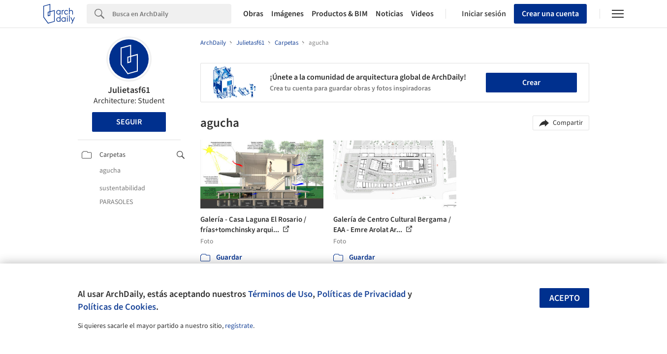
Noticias (389, 14)
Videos (422, 14)
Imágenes (287, 14)
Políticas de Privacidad (361, 294)
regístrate (239, 326)
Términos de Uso (280, 294)
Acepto (564, 298)
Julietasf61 (129, 90)
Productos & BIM (340, 14)
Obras (253, 14)
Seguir (129, 122)
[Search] (171, 14)
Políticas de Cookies (117, 306)
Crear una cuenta (550, 13)
